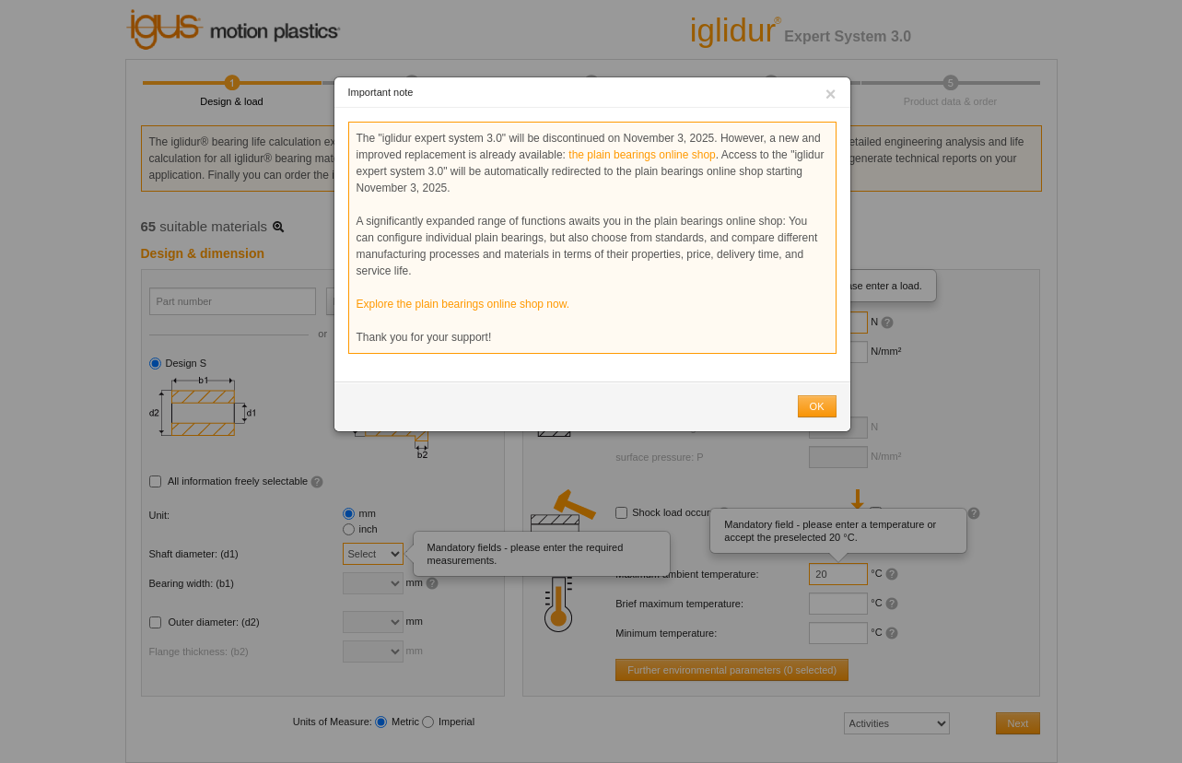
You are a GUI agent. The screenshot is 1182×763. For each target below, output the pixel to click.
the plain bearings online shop (641, 154)
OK (817, 406)
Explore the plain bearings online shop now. (463, 304)
